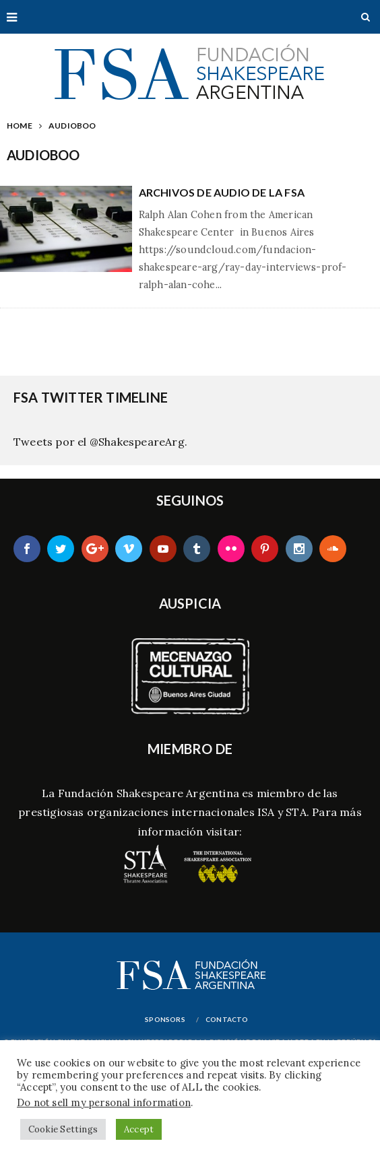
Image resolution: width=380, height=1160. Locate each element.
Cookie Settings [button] (63, 1129)
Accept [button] (139, 1129)
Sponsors (165, 1019)
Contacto (227, 1019)
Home (19, 126)
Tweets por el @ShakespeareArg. (100, 441)
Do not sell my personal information (104, 1102)
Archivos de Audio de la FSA (222, 192)
